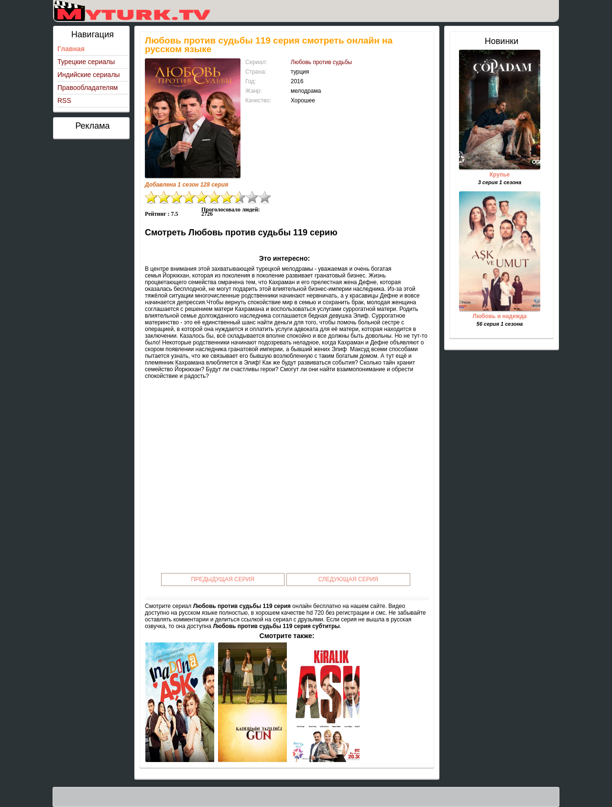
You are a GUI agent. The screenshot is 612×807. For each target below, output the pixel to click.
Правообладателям (87, 87)
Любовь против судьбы (321, 62)
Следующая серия (348, 579)
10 (265, 197)
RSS (64, 100)
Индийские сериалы (88, 74)
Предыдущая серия (223, 579)
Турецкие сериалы (86, 62)
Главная (71, 49)
